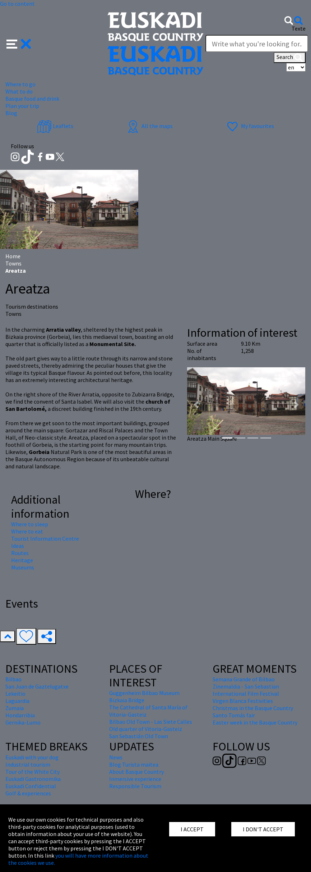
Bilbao (13, 679)
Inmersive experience (135, 778)
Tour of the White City (32, 771)
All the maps (149, 126)
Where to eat (27, 531)
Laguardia (17, 700)
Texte (299, 28)
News (115, 757)
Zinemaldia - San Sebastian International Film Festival (246, 690)
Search (290, 57)
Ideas (17, 545)
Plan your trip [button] (22, 105)
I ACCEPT (192, 829)
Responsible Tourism (135, 786)
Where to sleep (29, 524)
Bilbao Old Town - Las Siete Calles (150, 721)
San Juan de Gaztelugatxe (37, 686)
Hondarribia (20, 715)
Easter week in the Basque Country (255, 722)
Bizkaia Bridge (126, 700)
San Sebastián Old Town (138, 736)
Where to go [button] (20, 84)
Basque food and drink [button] (32, 98)
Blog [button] (11, 113)
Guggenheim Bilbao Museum (144, 692)
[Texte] (256, 43)
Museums (22, 567)
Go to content (17, 3)
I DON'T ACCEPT (263, 829)
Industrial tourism (27, 764)
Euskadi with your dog (32, 757)
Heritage (22, 560)
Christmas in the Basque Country (253, 708)
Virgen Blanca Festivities (243, 700)
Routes (20, 553)
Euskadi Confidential (30, 786)
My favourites (249, 126)
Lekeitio (15, 693)
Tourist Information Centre (45, 538)
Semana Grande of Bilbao (244, 679)
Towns (13, 263)
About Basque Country (136, 771)
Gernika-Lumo (23, 722)
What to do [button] (19, 91)
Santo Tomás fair (234, 715)
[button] (18, 43)
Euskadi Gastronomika (33, 778)
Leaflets (55, 126)
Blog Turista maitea (133, 764)
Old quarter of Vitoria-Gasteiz (145, 728)
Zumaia (14, 708)
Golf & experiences (28, 793)
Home (12, 256)
